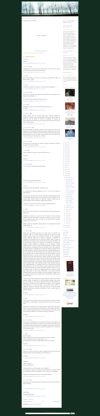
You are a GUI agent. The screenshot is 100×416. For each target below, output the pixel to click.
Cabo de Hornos (70, 126)
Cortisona (65, 237)
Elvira (24, 59)
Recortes (65, 251)
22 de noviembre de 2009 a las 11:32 (34, 101)
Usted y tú (68, 188)
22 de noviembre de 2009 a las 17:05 (34, 137)
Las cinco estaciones (70, 138)
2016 (66, 161)
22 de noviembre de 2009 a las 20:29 (34, 205)
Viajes (64, 254)
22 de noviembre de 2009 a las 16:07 (34, 124)
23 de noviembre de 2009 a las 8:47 (34, 316)
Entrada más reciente (28, 401)
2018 (66, 157)
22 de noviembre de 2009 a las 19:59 (34, 182)
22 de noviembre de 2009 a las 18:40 (34, 146)
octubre (67, 205)
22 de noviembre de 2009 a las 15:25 (34, 110)
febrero (67, 221)
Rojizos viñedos (69, 196)
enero (67, 223)
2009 (66, 175)
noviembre (68, 179)
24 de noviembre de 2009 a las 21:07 (34, 376)
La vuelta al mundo (70, 192)
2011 (66, 171)
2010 (66, 173)
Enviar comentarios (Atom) (35, 404)
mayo (67, 215)
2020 (66, 153)
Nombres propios (67, 247)
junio (67, 213)
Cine (64, 235)
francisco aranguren (27, 127)
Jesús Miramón (26, 66)
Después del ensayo (70, 183)
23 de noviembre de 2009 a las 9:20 (34, 330)
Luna (24, 333)
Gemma (25, 104)
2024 (66, 146)
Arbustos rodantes (70, 198)
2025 (66, 144)
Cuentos (65, 239)
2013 (66, 167)
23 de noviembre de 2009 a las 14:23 (34, 345)
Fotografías (65, 244)
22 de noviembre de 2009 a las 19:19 (34, 160)
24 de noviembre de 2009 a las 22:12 (34, 388)
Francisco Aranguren (41, 50)
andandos (25, 150)
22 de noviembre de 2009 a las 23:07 (34, 294)
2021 (66, 152)
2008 (66, 225)
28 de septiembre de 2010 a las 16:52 (34, 396)
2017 (66, 159)
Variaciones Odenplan (30, 20)
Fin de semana (69, 194)
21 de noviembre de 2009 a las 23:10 (34, 72)
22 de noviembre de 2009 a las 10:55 (34, 88)
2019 (66, 156)
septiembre (68, 207)
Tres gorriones (69, 185)
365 (64, 233)
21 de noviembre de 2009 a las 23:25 (34, 81)
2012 (66, 169)
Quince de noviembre (70, 191)
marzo (67, 219)
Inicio (43, 401)
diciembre (68, 177)
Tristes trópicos (69, 200)
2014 (66, 165)
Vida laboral (66, 256)
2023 (66, 148)
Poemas (65, 249)
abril (67, 217)
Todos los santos (69, 202)
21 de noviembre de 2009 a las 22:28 (34, 63)
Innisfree (70, 97)
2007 (66, 227)
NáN (24, 185)
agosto (67, 209)
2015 (66, 163)
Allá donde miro (69, 181)
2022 (66, 150)
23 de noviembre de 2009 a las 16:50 (34, 357)
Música (65, 245)
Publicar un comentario (28, 399)
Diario (64, 242)
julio (67, 211)
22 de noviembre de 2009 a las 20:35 (34, 227)
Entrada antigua (56, 401)
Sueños (65, 252)
